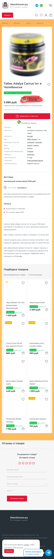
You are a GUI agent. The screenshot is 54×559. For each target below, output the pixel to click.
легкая (30, 136)
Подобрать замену (27, 122)
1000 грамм (32, 139)
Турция (30, 151)
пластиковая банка (35, 161)
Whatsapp (18, 256)
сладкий (31, 142)
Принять (9, 551)
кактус (36, 145)
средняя (30, 154)
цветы (30, 145)
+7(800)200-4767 (36, 253)
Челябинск (22, 188)
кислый (39, 142)
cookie (26, 545)
